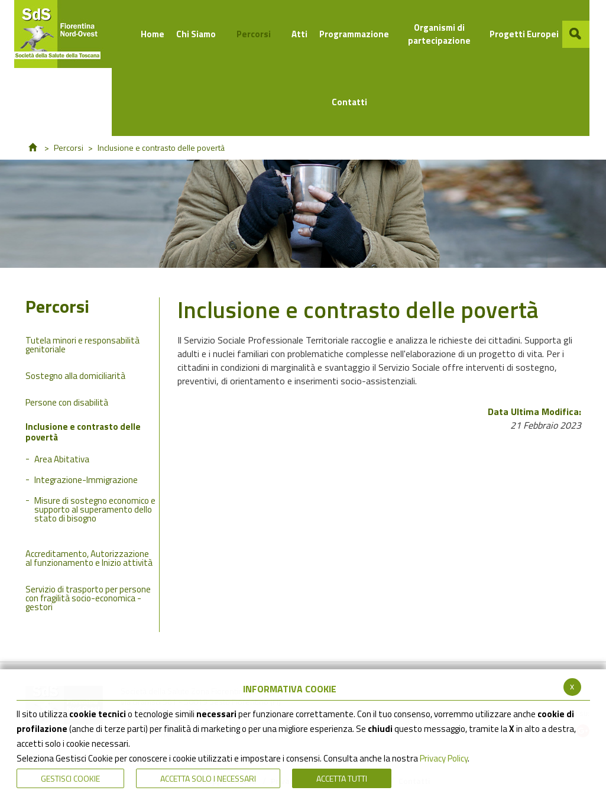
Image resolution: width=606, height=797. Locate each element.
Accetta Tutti (341, 778)
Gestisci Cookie (70, 778)
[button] (575, 34)
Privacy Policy (444, 758)
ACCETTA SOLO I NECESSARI (208, 778)
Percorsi (68, 147)
